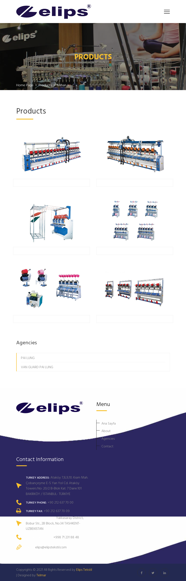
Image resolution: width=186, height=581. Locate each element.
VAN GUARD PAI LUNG (37, 366)
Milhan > (63, 85)
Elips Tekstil (84, 569)
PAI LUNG (28, 357)
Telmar (41, 575)
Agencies (108, 438)
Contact (107, 446)
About (106, 430)
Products (46, 85)
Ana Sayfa (108, 423)
